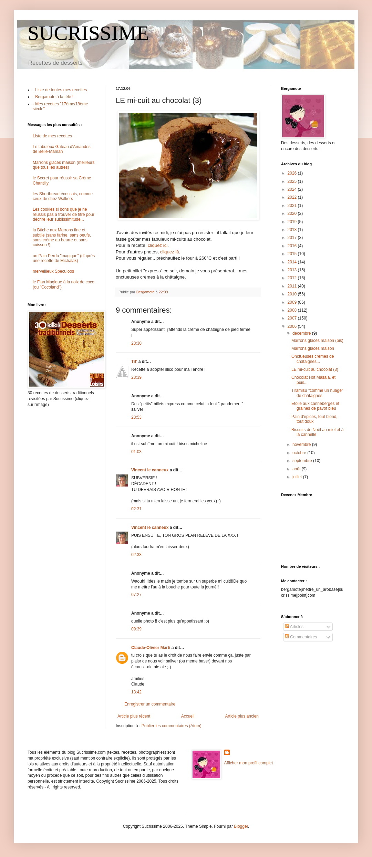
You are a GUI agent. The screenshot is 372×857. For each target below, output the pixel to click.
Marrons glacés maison (312, 348)
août (297, 469)
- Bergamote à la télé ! (53, 96)
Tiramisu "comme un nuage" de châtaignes (317, 393)
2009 (293, 302)
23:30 (136, 343)
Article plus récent (133, 716)
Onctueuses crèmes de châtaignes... (312, 359)
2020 (293, 213)
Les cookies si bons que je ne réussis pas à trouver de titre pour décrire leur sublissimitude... (63, 214)
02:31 (136, 508)
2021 (293, 205)
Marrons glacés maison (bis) (317, 340)
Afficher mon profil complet (248, 763)
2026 (293, 173)
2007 (293, 318)
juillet (297, 476)
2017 (293, 237)
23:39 (136, 377)
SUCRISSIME (88, 33)
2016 (293, 245)
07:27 (136, 594)
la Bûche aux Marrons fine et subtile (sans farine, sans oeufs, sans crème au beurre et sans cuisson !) (62, 237)
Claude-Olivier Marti (150, 647)
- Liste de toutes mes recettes (60, 89)
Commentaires (301, 637)
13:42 (136, 692)
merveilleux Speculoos (53, 271)
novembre (302, 444)
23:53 (136, 417)
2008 (293, 310)
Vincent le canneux (150, 470)
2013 (293, 270)
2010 (293, 294)
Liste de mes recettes (52, 136)
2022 (293, 197)
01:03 (136, 451)
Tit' (134, 361)
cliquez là (169, 251)
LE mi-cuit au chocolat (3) (314, 369)
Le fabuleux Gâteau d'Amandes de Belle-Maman (62, 149)
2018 (293, 229)
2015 (293, 253)
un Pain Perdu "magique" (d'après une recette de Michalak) (64, 258)
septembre (302, 460)
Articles (294, 626)
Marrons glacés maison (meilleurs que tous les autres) (63, 165)
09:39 (136, 629)
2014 (293, 262)
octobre (299, 452)
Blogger (241, 826)
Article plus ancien (242, 716)
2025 (293, 181)
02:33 (136, 554)
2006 (293, 326)
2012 (293, 277)
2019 (293, 221)
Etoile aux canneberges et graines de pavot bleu (315, 406)
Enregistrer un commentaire (149, 704)
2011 (293, 286)
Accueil (188, 716)
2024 (293, 189)
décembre (302, 333)
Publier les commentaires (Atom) (172, 725)
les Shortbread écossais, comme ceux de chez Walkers (63, 196)
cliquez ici (157, 245)
